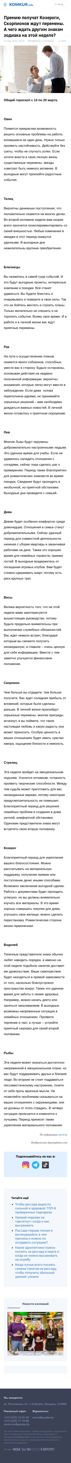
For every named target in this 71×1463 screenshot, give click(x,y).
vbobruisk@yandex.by (17, 1424)
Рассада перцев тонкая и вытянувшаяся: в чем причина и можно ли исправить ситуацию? (34, 1237)
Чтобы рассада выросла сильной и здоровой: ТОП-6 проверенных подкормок (35, 1208)
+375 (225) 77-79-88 (16, 1421)
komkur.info (23, 1437)
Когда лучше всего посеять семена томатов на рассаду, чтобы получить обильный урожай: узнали (36, 1271)
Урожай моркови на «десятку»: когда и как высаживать (32, 1221)
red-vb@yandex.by (43, 1417)
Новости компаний (35, 1304)
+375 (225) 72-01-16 (16, 1417)
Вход (59, 4)
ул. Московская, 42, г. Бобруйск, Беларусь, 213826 (35, 1404)
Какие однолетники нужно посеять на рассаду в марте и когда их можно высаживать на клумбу (37, 1254)
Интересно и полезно (41, 41)
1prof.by (62, 1134)
